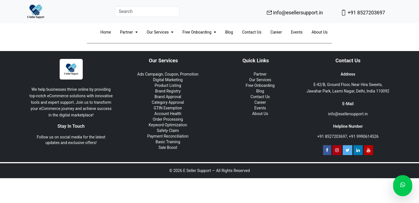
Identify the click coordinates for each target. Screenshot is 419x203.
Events (297, 32)
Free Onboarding (199, 32)
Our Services (160, 32)
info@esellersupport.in (294, 13)
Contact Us (251, 32)
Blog (229, 32)
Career (276, 32)
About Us (320, 32)
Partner (129, 32)
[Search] (147, 11)
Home (105, 32)
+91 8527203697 (363, 13)
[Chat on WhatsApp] (402, 185)
